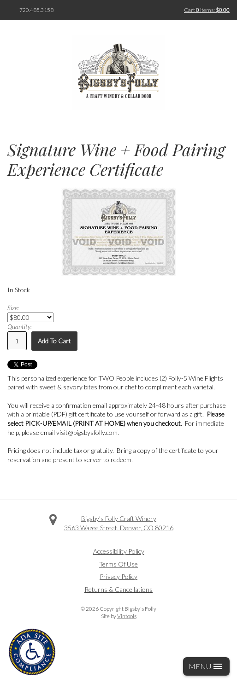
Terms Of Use (118, 564)
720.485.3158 (36, 9)
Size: (13, 308)
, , (118, 528)
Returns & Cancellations (118, 589)
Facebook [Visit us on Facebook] (105, 541)
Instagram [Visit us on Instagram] (132, 541)
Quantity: (19, 326)
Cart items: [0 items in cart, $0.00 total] (207, 9)
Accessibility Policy (118, 551)
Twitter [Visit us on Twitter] (118, 541)
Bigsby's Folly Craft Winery (118, 518)
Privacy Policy (118, 576)
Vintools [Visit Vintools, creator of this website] (126, 616)
